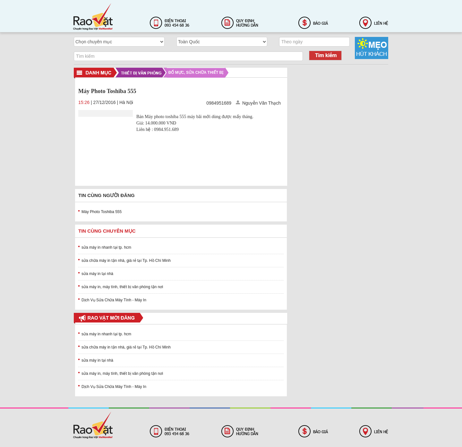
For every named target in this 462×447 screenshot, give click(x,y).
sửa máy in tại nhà (97, 273)
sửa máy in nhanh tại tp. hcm (106, 247)
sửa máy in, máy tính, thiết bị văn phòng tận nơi (122, 287)
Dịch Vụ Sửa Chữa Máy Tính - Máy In (113, 300)
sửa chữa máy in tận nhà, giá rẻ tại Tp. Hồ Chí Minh (126, 260)
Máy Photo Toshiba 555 (101, 212)
